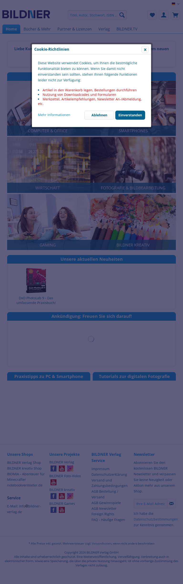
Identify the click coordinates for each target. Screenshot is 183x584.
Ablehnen (99, 115)
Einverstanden (130, 115)
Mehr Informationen (54, 115)
